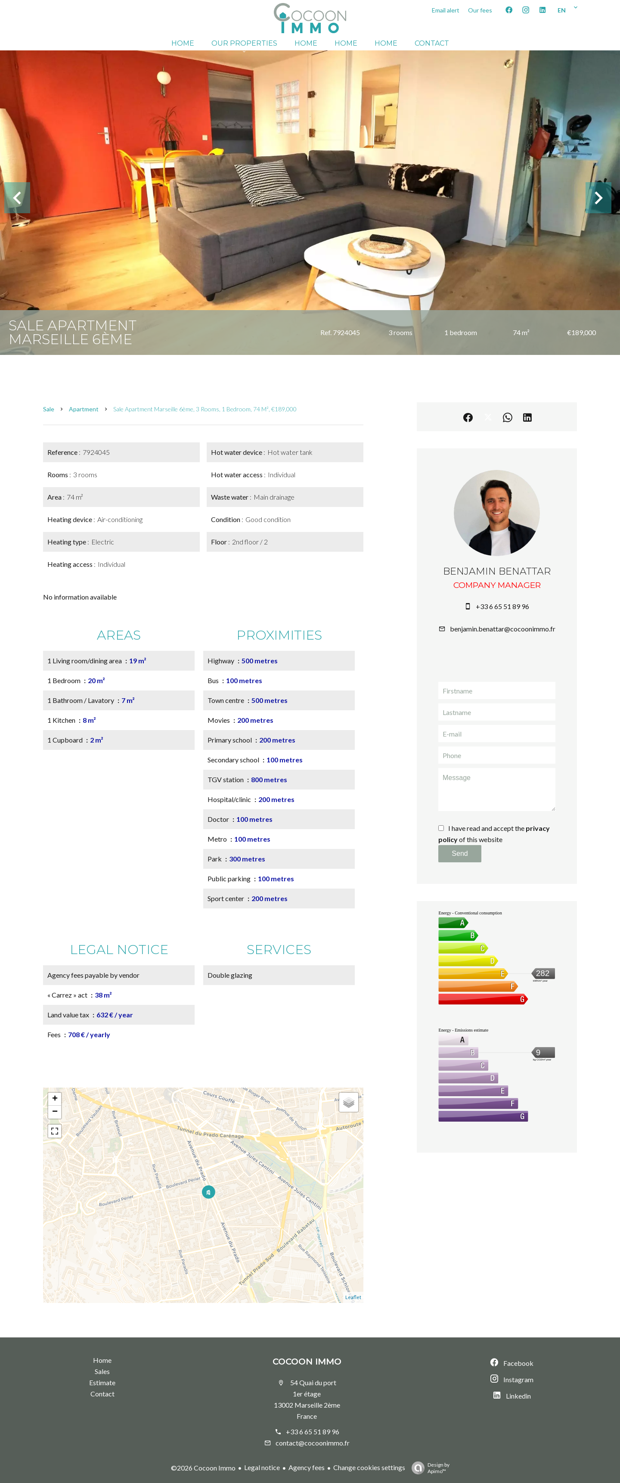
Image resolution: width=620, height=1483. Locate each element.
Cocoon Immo (307, 1361)
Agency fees (306, 1467)
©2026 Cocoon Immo (203, 1468)
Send (460, 853)
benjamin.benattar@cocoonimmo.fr (502, 629)
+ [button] (55, 1099)
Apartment (84, 409)
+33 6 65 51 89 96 (502, 606)
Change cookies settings (369, 1467)
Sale (48, 409)
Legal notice (262, 1467)
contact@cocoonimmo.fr (313, 1443)
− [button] (55, 1112)
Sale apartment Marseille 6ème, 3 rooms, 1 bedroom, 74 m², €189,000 (205, 409)
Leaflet (353, 1297)
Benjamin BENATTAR (497, 571)
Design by (428, 1467)
